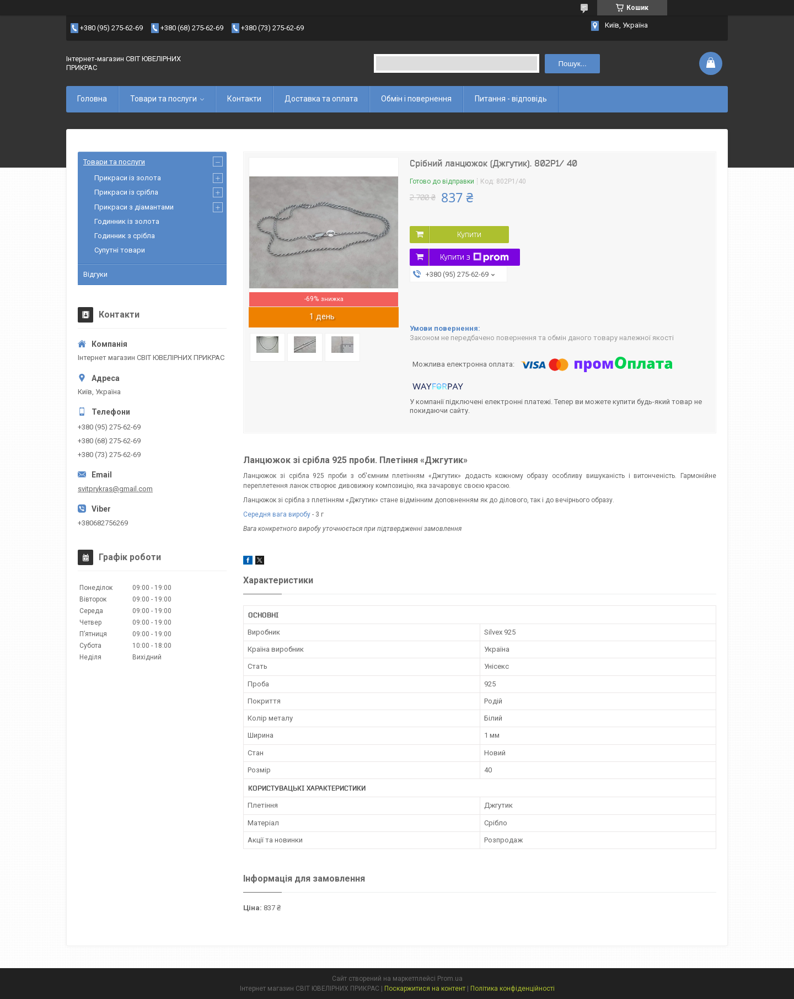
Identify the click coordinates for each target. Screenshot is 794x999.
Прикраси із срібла (126, 192)
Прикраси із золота (127, 178)
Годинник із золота (126, 221)
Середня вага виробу (276, 514)
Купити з (474, 257)
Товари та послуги (163, 98)
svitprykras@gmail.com (115, 489)
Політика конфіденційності (512, 988)
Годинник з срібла (124, 236)
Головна (92, 98)
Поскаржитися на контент (424, 988)
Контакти (244, 98)
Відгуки (95, 274)
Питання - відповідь (511, 98)
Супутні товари (119, 250)
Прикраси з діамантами (134, 207)
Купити (469, 234)
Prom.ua (450, 978)
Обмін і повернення (416, 98)
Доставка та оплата (321, 98)
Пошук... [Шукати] (572, 64)
